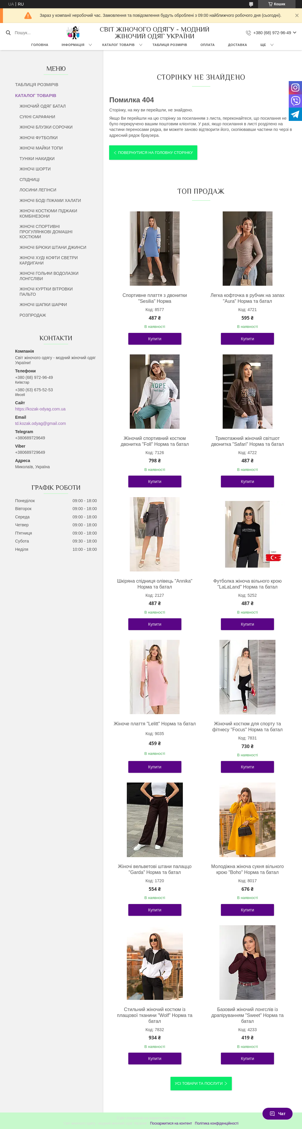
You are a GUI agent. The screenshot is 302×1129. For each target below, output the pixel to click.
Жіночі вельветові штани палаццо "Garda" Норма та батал (155, 869)
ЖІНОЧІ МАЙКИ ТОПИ (41, 148)
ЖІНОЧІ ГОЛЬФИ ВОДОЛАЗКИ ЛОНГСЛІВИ (48, 276)
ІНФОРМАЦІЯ (73, 45)
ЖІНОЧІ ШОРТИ (35, 169)
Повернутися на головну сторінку (155, 152)
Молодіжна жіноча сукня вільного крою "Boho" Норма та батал (247, 869)
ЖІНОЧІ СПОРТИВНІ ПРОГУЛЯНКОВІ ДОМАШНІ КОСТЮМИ (46, 231)
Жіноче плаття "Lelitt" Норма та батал (155, 723)
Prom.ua (178, 1118)
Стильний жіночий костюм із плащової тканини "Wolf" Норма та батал (155, 1015)
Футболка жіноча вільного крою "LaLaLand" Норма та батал (247, 584)
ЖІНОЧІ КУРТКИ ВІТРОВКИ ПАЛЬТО (46, 292)
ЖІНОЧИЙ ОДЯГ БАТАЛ (42, 106)
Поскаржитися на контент (171, 1123)
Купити (154, 338)
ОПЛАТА (208, 45)
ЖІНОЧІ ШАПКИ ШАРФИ (43, 304)
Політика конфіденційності (217, 1123)
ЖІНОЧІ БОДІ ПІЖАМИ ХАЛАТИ (50, 200)
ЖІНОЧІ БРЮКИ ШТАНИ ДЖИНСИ (52, 247)
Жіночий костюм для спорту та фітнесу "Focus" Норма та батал (247, 726)
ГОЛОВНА (39, 45)
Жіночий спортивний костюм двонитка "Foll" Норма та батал (155, 441)
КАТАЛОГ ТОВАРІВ (118, 45)
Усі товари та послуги (199, 1083)
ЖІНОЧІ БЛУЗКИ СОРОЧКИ (46, 127)
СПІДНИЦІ (29, 179)
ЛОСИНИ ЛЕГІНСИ (37, 190)
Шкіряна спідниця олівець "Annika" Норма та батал (154, 584)
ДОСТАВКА (237, 45)
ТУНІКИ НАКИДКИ (37, 158)
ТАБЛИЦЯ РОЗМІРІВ (169, 45)
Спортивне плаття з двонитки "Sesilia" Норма (154, 298)
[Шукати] (8, 33)
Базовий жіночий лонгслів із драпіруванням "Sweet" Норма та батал (247, 1015)
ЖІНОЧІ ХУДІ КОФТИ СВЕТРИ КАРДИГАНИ (48, 260)
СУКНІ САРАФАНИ (37, 116)
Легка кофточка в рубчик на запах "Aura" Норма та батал (248, 298)
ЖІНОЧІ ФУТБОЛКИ (38, 137)
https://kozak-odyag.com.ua (40, 409)
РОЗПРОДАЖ (32, 315)
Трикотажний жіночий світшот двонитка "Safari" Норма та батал (247, 441)
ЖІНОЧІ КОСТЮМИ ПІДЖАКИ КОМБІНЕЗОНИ (48, 213)
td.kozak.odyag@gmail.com (40, 423)
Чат (277, 1113)
